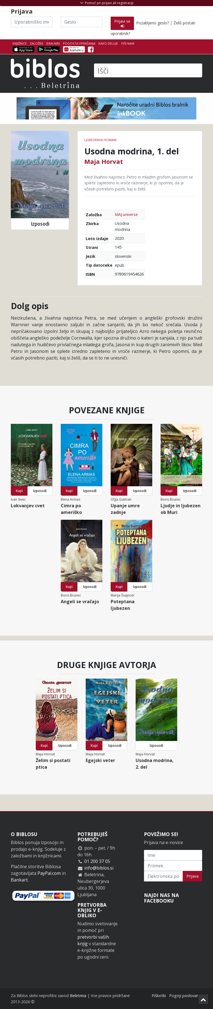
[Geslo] (81, 22)
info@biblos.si (98, 868)
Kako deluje (108, 43)
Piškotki (159, 995)
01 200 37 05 (97, 861)
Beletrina (78, 995)
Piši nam (127, 43)
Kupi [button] (19, 490)
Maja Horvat (103, 161)
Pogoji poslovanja (185, 995)
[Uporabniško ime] (31, 22)
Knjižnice (19, 43)
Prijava (192, 876)
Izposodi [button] (40, 223)
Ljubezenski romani (100, 140)
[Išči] (148, 70)
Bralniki (53, 43)
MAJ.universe (126, 214)
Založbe (36, 43)
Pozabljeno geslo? (152, 23)
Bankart (19, 880)
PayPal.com (49, 873)
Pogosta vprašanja (79, 43)
